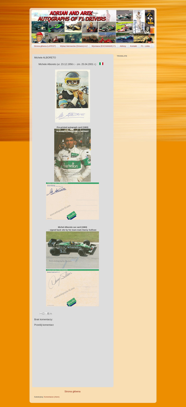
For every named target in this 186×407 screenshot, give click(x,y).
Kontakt (133, 46)
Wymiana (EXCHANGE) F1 (104, 46)
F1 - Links (145, 46)
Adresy (123, 46)
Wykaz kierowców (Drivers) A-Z (73, 46)
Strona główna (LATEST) (45, 46)
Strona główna (73, 391)
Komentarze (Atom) (51, 397)
